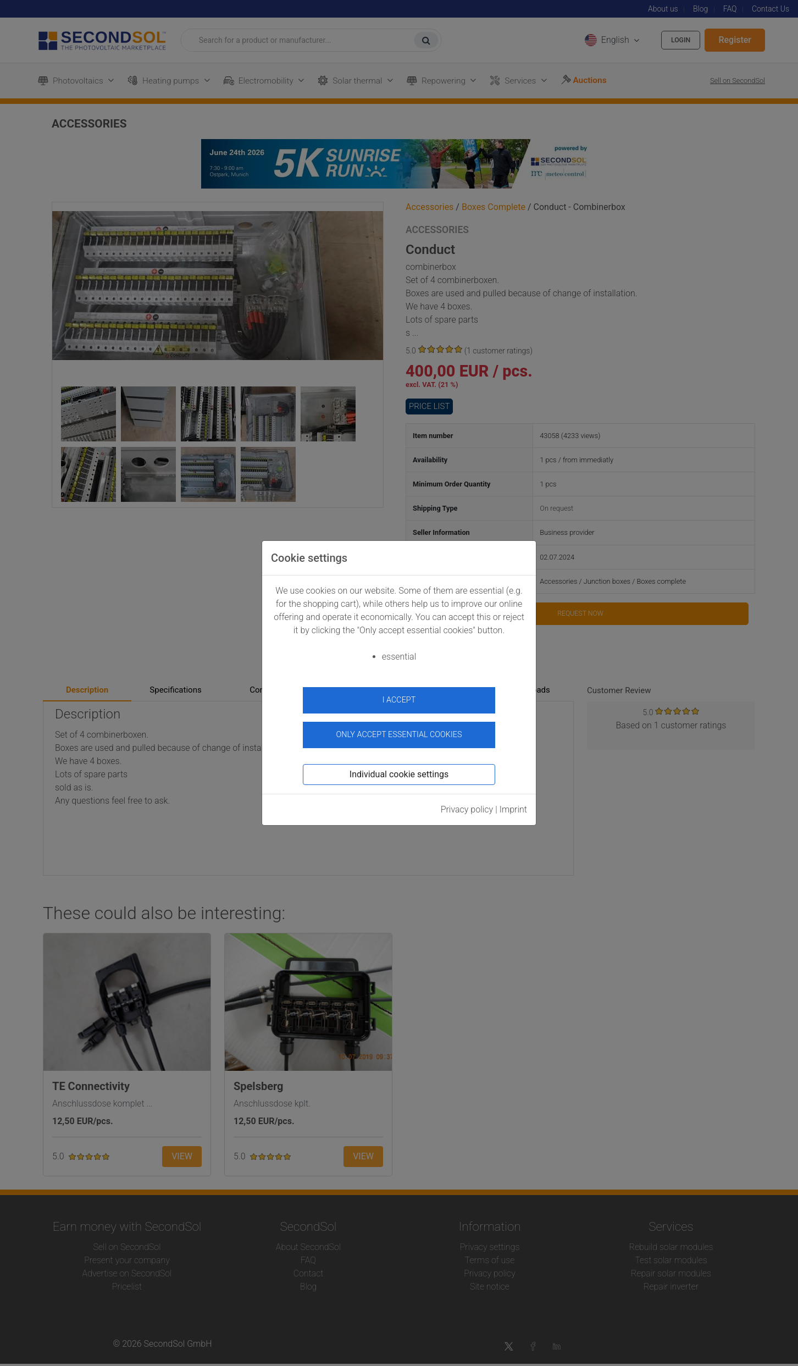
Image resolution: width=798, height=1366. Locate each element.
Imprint (513, 803)
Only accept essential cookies (399, 729)
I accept (399, 700)
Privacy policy (467, 803)
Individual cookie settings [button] (399, 768)
